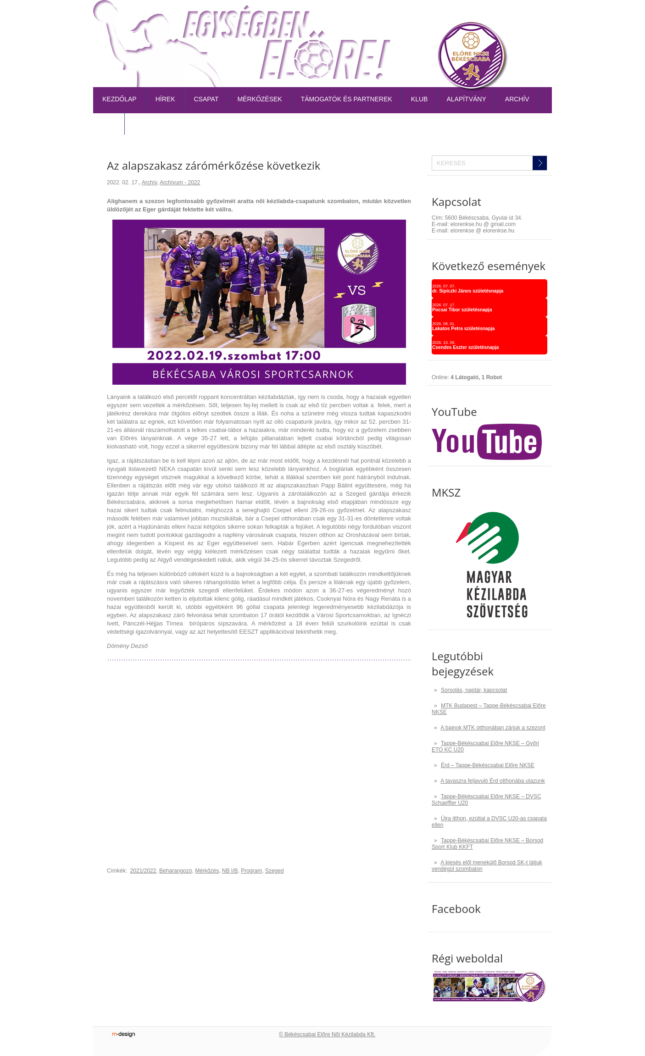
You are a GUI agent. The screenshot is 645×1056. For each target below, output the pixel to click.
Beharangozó (175, 871)
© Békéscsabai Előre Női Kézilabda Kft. (327, 1034)
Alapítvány (466, 99)
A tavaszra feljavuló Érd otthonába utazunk (492, 781)
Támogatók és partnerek (346, 99)
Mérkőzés (207, 871)
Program (251, 871)
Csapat (206, 99)
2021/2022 (143, 871)
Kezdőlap (119, 99)
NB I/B (230, 871)
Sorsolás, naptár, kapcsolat (474, 690)
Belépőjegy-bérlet (351, 15)
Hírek (165, 99)
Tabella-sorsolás (421, 15)
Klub (419, 99)
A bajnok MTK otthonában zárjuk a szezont (492, 727)
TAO (498, 15)
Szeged (274, 871)
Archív (517, 99)
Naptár (472, 15)
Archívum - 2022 (180, 182)
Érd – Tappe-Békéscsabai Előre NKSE (487, 765)
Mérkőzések (259, 99)
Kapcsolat (530, 15)
